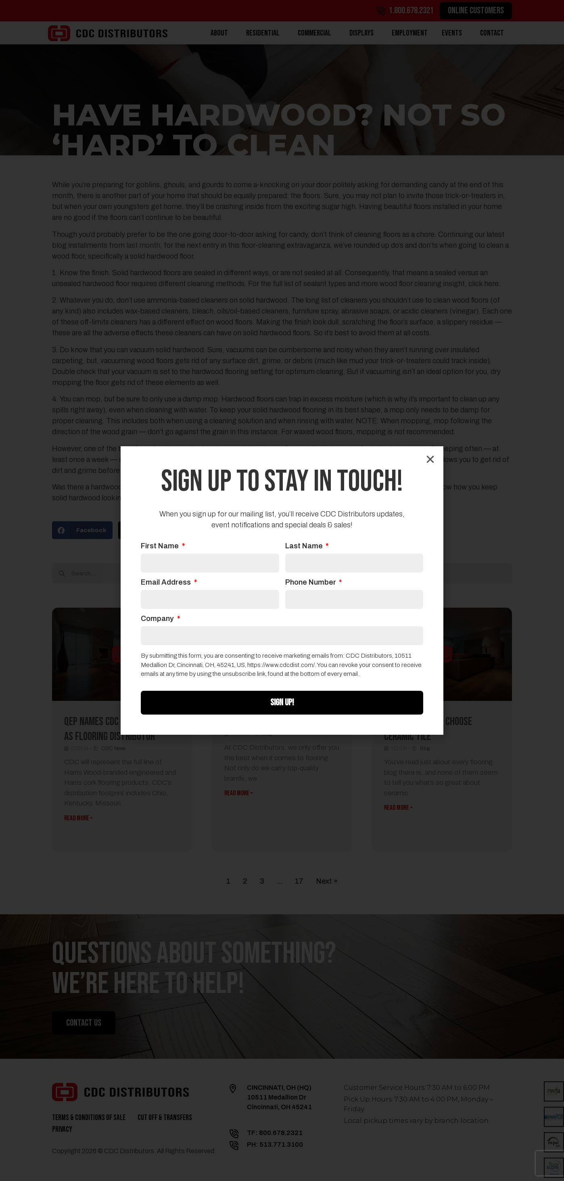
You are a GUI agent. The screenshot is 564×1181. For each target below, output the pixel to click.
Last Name (304, 546)
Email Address (166, 582)
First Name (160, 546)
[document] (282, 590)
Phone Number (311, 582)
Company (158, 619)
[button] (430, 459)
